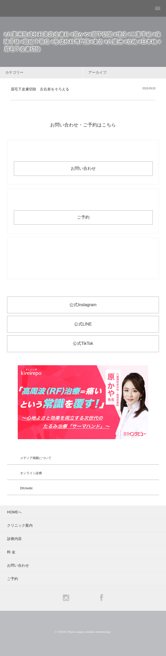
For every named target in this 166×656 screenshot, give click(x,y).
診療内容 (14, 539)
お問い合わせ (83, 168)
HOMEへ (14, 512)
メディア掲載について (35, 458)
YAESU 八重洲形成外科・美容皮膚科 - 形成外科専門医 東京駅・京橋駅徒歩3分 (17, 8)
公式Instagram (82, 305)
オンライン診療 (31, 473)
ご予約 (83, 217)
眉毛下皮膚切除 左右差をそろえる (40, 89)
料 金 (11, 552)
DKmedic (26, 488)
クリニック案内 (20, 525)
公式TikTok (83, 343)
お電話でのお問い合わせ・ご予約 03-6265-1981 (83, 258)
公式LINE (83, 324)
